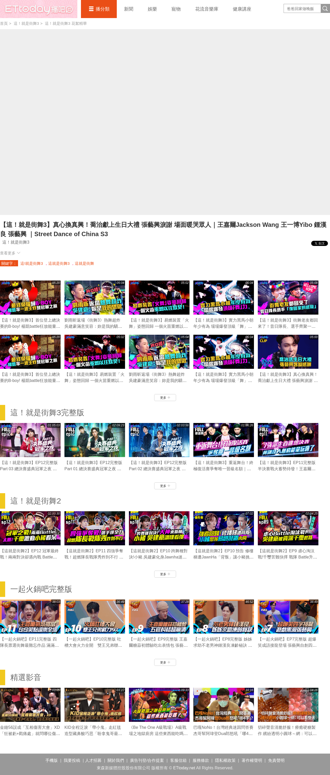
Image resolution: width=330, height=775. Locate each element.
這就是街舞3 (59, 263)
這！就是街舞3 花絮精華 (66, 23)
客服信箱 (178, 760)
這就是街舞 (84, 263)
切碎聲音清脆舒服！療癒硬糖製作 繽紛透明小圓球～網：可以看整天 (287, 733)
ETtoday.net (184, 768)
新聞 (128, 9)
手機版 (51, 760)
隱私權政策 (225, 760)
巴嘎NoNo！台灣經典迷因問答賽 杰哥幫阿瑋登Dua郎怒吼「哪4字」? (223, 733)
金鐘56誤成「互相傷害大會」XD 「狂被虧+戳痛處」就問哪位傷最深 (32, 733)
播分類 (103, 9)
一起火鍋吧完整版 (41, 589)
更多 (165, 398)
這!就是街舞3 (31, 263)
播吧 (38, 9)
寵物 (176, 9)
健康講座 (242, 9)
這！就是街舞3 (26, 23)
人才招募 (93, 760)
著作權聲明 (252, 760)
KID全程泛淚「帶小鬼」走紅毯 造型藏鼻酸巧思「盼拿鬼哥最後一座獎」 (94, 733)
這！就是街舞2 (35, 501)
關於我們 (116, 760)
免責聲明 (276, 760)
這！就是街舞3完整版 (47, 412)
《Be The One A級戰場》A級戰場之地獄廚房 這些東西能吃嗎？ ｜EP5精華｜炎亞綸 (158, 733)
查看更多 (10, 253)
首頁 (4, 23)
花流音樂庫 (206, 9)
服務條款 (201, 760)
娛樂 (152, 9)
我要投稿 (72, 760)
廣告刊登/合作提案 (147, 760)
